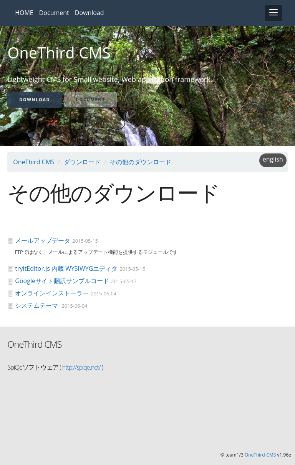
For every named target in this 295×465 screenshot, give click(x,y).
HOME (24, 12)
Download (89, 12)
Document (54, 12)
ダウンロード (82, 162)
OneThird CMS (34, 162)
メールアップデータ (42, 240)
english (273, 159)
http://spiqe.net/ (80, 367)
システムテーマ (37, 305)
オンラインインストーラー (52, 293)
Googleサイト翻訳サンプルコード (62, 281)
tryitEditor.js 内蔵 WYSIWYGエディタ (66, 268)
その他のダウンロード (140, 162)
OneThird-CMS (260, 455)
